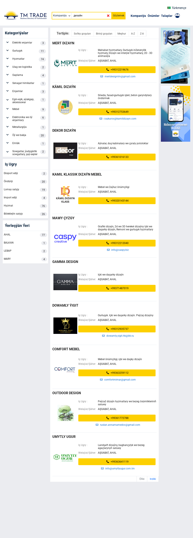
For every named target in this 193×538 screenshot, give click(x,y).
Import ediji (25, 198)
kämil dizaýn (64, 87)
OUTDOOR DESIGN (66, 393)
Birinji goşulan (104, 33)
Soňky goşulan (82, 33)
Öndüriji (25, 182)
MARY (25, 259)
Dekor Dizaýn (64, 130)
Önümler (153, 15)
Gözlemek (118, 15)
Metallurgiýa (29, 127)
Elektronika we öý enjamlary (29, 119)
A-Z (133, 33)
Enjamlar (29, 92)
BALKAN (25, 243)
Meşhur (122, 33)
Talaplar (166, 15)
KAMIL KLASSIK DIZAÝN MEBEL (77, 174)
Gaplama (29, 76)
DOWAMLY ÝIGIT (65, 305)
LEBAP (25, 251)
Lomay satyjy (25, 190)
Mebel (29, 110)
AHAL (25, 235)
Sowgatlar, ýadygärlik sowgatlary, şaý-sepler (29, 153)
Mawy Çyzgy (63, 218)
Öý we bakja (29, 136)
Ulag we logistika (29, 67)
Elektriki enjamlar (29, 43)
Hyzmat (25, 206)
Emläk (29, 144)
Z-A (142, 33)
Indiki (153, 478)
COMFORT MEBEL (66, 349)
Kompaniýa (138, 15)
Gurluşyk (29, 51)
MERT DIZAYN (63, 43)
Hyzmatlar (29, 59)
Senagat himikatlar (29, 84)
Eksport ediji (25, 174)
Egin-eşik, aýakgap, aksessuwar (29, 101)
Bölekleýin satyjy (25, 214)
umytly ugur (64, 437)
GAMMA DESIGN (65, 262)
